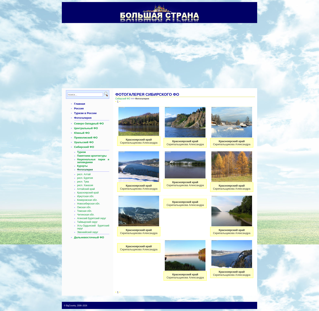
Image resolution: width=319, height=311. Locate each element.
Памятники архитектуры (92, 155)
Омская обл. (84, 207)
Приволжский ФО (85, 137)
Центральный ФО (86, 128)
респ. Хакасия (85, 185)
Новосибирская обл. (88, 203)
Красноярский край (88, 192)
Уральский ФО (84, 142)
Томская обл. (84, 211)
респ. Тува (83, 181)
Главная (79, 103)
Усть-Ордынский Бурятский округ (93, 227)
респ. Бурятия (85, 178)
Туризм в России (85, 113)
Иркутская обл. (85, 196)
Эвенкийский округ (87, 232)
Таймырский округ (87, 222)
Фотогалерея (83, 117)
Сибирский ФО (84, 146)
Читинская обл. (85, 214)
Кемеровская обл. (87, 200)
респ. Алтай (84, 174)
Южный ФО (82, 132)
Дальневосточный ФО (89, 237)
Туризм (81, 152)
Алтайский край (86, 189)
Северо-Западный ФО (89, 123)
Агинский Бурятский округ (91, 218)
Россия (79, 108)
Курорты (82, 166)
